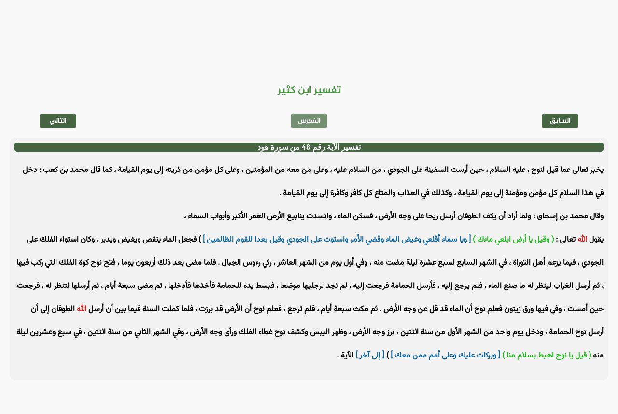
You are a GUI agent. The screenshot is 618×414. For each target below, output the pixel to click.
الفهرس (309, 121)
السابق (560, 121)
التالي (58, 121)
